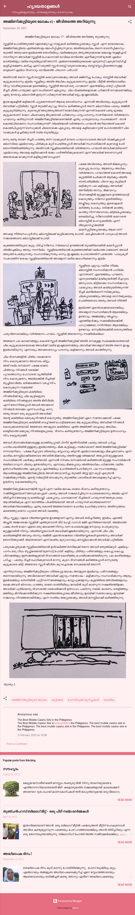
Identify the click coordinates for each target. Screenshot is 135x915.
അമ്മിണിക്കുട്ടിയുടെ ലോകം (29, 699)
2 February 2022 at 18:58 (32, 735)
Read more (125, 800)
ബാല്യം (108, 699)
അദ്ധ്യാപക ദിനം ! (17, 853)
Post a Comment (17, 744)
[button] (130, 22)
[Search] (130, 7)
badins (76, 908)
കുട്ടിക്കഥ (57, 699)
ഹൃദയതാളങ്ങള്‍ (43, 6)
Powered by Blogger (67, 901)
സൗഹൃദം (10, 769)
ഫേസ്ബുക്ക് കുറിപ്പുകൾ (83, 699)
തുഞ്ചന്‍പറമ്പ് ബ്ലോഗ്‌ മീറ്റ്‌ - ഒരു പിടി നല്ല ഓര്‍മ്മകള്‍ (46, 811)
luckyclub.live (62, 723)
